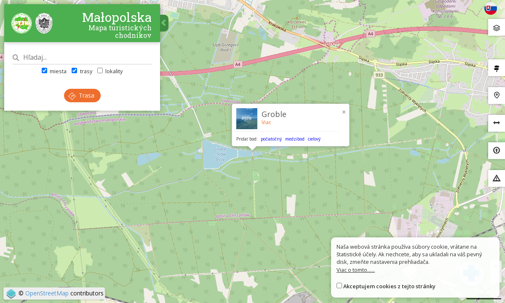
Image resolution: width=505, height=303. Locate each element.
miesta (54, 71)
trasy (82, 71)
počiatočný (271, 139)
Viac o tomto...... (356, 270)
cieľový (314, 139)
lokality (110, 71)
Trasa (81, 95)
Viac (266, 122)
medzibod (295, 139)
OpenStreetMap (47, 293)
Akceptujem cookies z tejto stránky (389, 286)
